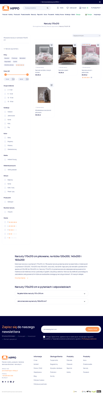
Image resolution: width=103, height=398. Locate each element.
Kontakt (36, 364)
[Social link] (3, 382)
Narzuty (33, 14)
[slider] (5, 74)
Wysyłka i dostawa (56, 368)
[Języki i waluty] (96, 8)
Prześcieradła (25, 14)
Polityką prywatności (89, 339)
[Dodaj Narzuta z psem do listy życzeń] (75, 45)
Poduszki (17, 14)
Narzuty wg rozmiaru (52, 26)
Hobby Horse (59, 14)
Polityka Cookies (39, 380)
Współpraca (38, 372)
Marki (73, 14)
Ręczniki (40, 14)
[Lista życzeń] (71, 7)
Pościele (69, 360)
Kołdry (10, 14)
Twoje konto (54, 360)
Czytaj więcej (20, 278)
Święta (88, 14)
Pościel (4, 14)
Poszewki (51, 14)
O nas (35, 360)
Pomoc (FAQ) (38, 368)
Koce (45, 14)
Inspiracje (97, 14)
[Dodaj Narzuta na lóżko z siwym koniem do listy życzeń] (52, 45)
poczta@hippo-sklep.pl (10, 370)
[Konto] (59, 7)
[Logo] (11, 8)
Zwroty (52, 376)
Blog (35, 376)
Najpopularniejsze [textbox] (78, 35)
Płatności (53, 372)
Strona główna (37, 26)
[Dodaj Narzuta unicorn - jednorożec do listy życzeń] (98, 45)
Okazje (78, 14)
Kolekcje (67, 14)
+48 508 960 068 (7, 376)
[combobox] (86, 35)
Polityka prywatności (40, 384)
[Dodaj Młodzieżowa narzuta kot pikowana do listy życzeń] (52, 85)
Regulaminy (54, 364)
